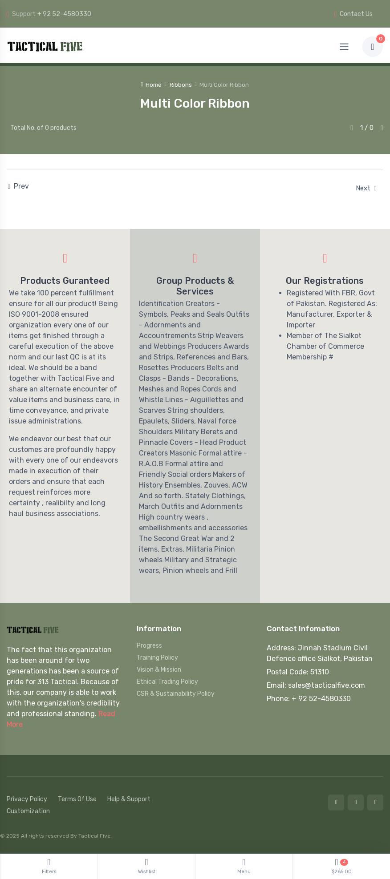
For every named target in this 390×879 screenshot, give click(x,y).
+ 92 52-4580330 (64, 14)
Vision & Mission (159, 669)
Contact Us (353, 14)
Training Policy (157, 657)
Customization (28, 811)
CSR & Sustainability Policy (176, 694)
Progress (149, 645)
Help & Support (128, 799)
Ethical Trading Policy (167, 681)
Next (366, 188)
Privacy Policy (27, 799)
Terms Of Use (77, 799)
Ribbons (181, 84)
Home (151, 84)
